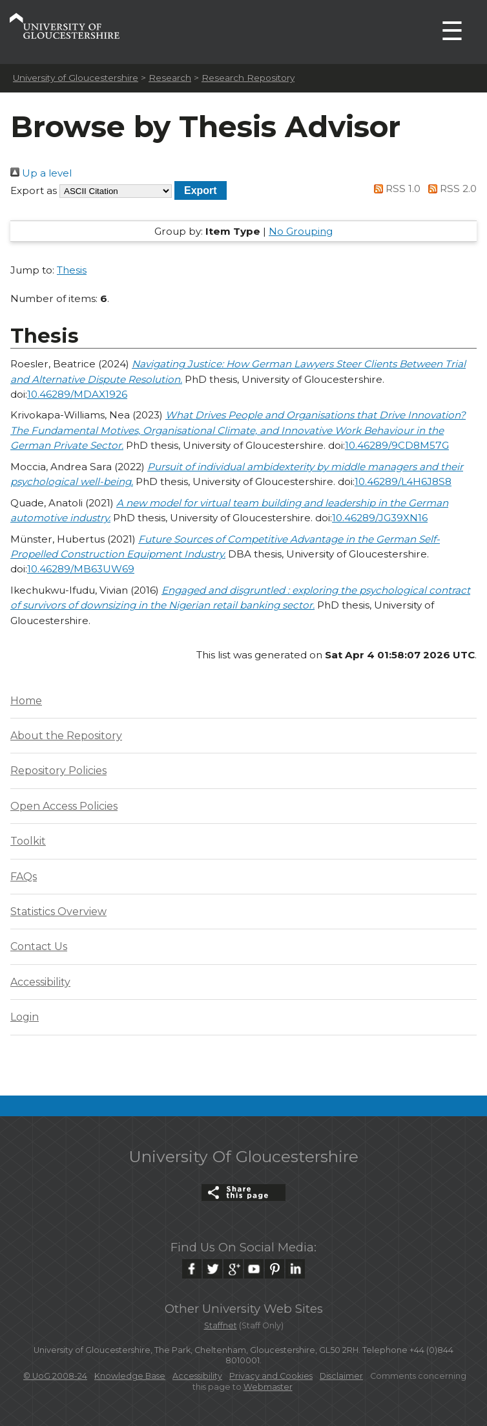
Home (26, 701)
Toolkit (28, 841)
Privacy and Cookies (271, 1376)
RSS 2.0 (450, 188)
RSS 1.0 (395, 188)
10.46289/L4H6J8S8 (403, 481)
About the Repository (66, 735)
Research (170, 77)
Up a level (41, 173)
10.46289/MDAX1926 (77, 394)
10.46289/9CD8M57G (397, 445)
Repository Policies (58, 770)
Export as (33, 190)
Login (24, 1017)
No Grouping (301, 231)
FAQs (23, 876)
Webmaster (268, 1387)
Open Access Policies (64, 806)
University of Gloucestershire (75, 77)
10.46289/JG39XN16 (380, 518)
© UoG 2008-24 (55, 1376)
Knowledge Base (129, 1376)
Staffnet (220, 1325)
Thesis (72, 270)
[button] (200, 190)
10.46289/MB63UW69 (80, 569)
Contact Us (38, 946)
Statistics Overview (58, 911)
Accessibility (40, 982)
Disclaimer (341, 1376)
